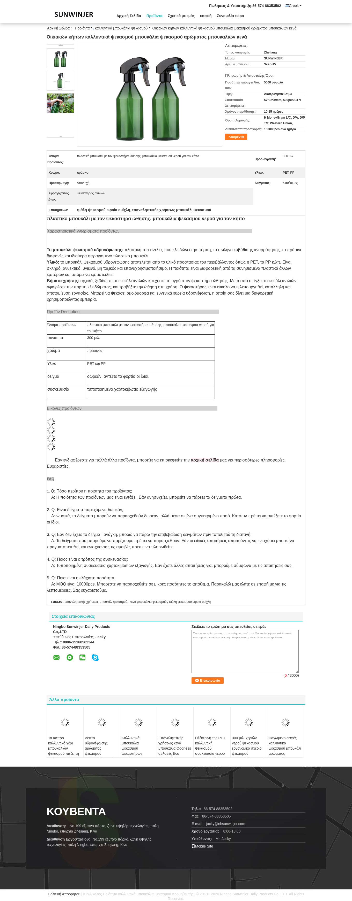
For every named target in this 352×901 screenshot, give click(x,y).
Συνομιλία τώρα (230, 16)
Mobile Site (202, 846)
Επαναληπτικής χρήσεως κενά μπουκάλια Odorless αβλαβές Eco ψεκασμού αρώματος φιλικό (174, 751)
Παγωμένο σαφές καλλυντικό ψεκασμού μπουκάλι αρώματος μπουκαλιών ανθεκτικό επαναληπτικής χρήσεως (285, 756)
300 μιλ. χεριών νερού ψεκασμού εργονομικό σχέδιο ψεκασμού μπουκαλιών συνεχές (249, 748)
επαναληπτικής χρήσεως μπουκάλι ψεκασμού (96, 602)
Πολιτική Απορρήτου (64, 894)
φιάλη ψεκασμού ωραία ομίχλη (190, 602)
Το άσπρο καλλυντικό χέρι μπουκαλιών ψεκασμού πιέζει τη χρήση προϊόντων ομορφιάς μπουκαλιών (63, 753)
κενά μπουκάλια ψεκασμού (148, 602)
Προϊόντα (154, 16)
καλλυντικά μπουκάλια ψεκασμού (121, 28)
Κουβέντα (236, 137)
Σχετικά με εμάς (181, 16)
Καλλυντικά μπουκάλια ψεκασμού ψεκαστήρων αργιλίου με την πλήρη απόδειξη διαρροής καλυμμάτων (135, 756)
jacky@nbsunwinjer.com (225, 824)
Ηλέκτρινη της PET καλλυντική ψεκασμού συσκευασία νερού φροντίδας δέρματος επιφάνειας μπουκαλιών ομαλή (211, 753)
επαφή (205, 16)
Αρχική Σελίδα (128, 16)
